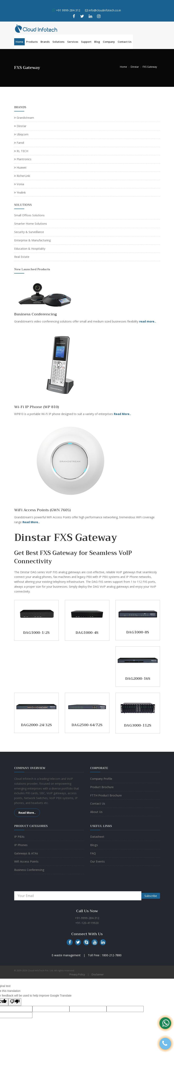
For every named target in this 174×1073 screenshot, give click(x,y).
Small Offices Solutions (29, 215)
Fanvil (20, 143)
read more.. (147, 321)
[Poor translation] (14, 1002)
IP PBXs (19, 837)
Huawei (21, 167)
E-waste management (66, 955)
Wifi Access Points (26, 861)
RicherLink (23, 176)
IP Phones (21, 845)
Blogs (94, 845)
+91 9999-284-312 (67, 10)
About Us (96, 812)
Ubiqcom (22, 134)
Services (72, 42)
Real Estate (21, 257)
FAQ (93, 853)
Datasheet (97, 837)
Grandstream (25, 118)
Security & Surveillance (29, 232)
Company (109, 42)
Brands (45, 42)
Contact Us (124, 42)
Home (19, 42)
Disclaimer (98, 974)
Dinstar (135, 67)
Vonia (20, 184)
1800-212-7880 (112, 955)
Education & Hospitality (29, 249)
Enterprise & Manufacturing (32, 240)
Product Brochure (102, 787)
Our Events (97, 861)
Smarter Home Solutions (30, 223)
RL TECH (22, 151)
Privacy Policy (77, 974)
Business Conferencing (29, 870)
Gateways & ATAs (26, 853)
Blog (97, 42)
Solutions (58, 42)
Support (86, 42)
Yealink (21, 192)
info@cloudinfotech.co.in (105, 10)
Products (32, 42)
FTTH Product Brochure (106, 795)
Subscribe (150, 896)
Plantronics (24, 159)
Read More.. (122, 414)
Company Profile (101, 779)
